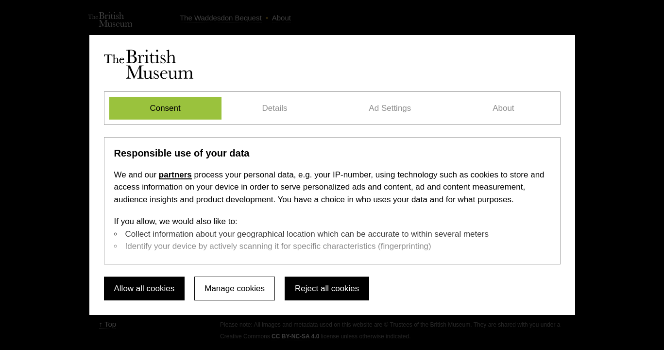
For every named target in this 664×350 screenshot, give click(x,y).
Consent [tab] (165, 108)
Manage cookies (234, 288)
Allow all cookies (144, 288)
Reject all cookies (327, 288)
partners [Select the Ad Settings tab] (175, 174)
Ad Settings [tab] (390, 108)
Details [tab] (275, 108)
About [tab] (503, 108)
